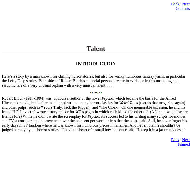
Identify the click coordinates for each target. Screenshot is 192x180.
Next (186, 4)
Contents (183, 8)
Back (175, 4)
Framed (184, 144)
